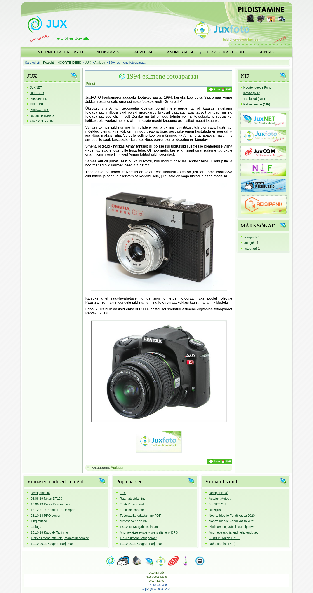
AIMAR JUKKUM (42, 121)
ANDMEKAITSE (181, 52)
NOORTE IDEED (69, 62)
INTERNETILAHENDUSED (60, 52)
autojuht (250, 243)
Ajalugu (99, 62)
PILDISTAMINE (109, 52)
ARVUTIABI (144, 52)
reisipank (250, 237)
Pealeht (48, 62)
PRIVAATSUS (39, 110)
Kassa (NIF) (251, 93)
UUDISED (37, 93)
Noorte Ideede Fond (257, 87)
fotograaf (250, 248)
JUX (56, 24)
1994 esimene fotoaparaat (162, 76)
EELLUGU (37, 104)
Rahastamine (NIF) (256, 104)
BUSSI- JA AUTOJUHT (226, 52)
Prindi (90, 84)
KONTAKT (267, 52)
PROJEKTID (39, 99)
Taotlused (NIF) (254, 99)
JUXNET (36, 87)
